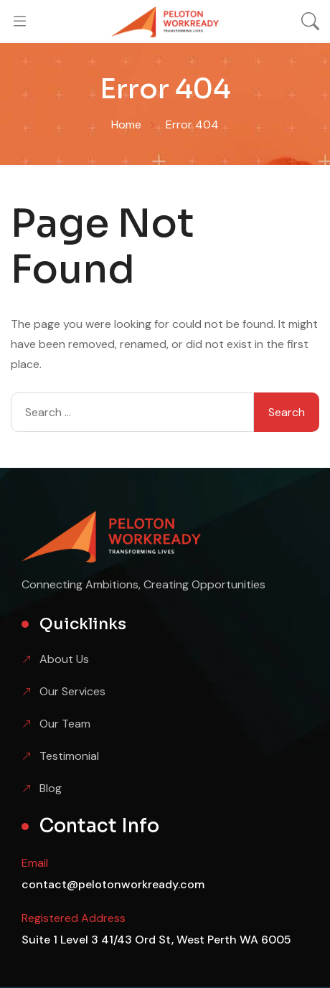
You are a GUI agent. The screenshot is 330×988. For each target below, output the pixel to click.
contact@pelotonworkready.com (113, 884)
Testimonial (69, 755)
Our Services (72, 691)
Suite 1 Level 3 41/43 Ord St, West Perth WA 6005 (156, 939)
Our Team (64, 723)
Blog (50, 788)
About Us (64, 659)
